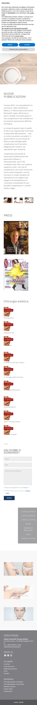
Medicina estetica (9, 686)
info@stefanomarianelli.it (12, 647)
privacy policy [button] (19, 36)
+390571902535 (12, 645)
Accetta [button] (27, 45)
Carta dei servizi (9, 666)
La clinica (7, 664)
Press (5, 671)
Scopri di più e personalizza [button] (18, 49)
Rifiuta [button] (10, 45)
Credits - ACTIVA (18, 702)
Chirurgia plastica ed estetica (13, 682)
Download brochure (10, 669)
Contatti (6, 673)
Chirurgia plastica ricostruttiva (14, 684)
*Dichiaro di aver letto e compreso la (17, 492)
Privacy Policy (8, 689)
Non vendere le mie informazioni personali (14, 28)
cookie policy (8, 691)
